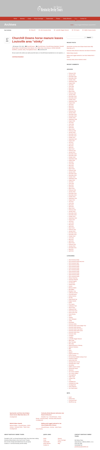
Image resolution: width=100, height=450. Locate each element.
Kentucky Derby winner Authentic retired (76, 59)
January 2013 (72, 231)
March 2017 (72, 149)
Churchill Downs (31, 46)
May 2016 (71, 165)
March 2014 (72, 208)
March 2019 (72, 109)
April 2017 (71, 147)
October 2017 (72, 137)
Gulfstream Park (73, 306)
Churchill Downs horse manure (26, 48)
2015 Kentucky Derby (74, 266)
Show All (33, 30)
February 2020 (72, 93)
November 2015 (73, 175)
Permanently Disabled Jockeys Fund (77, 357)
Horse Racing (72, 314)
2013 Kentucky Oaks (74, 263)
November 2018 (73, 116)
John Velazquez (72, 319)
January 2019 (72, 112)
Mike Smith (71, 340)
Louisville (19, 49)
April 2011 (71, 251)
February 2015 (72, 190)
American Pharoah (73, 279)
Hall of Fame (72, 307)
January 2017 (72, 152)
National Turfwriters (73, 347)
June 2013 (71, 223)
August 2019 (72, 103)
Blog (76, 18)
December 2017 (73, 134)
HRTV (70, 315)
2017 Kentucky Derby (74, 269)
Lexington (71, 335)
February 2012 (72, 244)
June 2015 (71, 183)
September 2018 (73, 119)
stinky (24, 49)
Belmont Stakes (72, 287)
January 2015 (72, 191)
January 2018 (72, 132)
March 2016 (72, 168)
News (70, 350)
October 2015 (72, 177)
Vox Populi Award (73, 388)
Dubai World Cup (73, 299)
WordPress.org (72, 402)
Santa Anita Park (73, 360)
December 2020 (73, 76)
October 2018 (72, 117)
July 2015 (71, 181)
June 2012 (71, 237)
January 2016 (72, 172)
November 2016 (73, 155)
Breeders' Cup (72, 291)
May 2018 (71, 126)
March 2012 (72, 242)
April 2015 (71, 186)
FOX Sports (76, 30)
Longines (71, 337)
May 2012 (71, 239)
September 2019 (73, 101)
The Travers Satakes (74, 371)
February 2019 (72, 111)
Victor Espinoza (72, 386)
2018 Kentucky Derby (74, 271)
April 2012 (71, 241)
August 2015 (72, 180)
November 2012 (73, 234)
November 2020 (73, 78)
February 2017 (72, 150)
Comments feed (72, 400)
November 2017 (73, 135)
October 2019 (72, 99)
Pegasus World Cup (73, 353)
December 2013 (73, 213)
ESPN (70, 302)
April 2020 (71, 89)
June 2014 (71, 203)
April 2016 (71, 167)
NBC (70, 348)
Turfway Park (72, 378)
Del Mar (71, 297)
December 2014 (73, 193)
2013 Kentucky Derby (74, 259)
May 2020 (71, 88)
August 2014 (72, 200)
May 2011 (71, 249)
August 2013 (72, 219)
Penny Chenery (72, 355)
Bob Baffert (71, 289)
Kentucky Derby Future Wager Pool (77, 325)
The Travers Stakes (73, 373)
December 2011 (73, 247)
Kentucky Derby (72, 324)
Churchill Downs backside (52, 46)
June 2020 (71, 86)
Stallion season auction (90, 30)
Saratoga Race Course (74, 361)
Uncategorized (72, 385)
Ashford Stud (72, 284)
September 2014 (73, 198)
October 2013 (72, 216)
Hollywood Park (72, 309)
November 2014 (73, 195)
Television (71, 370)
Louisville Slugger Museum (62, 30)
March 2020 (72, 91)
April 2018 (71, 127)
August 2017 (72, 140)
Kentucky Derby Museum (75, 327)
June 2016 (71, 163)
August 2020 (72, 83)
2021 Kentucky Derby (45, 30)
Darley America (72, 296)
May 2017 (71, 145)
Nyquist (70, 352)
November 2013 (73, 214)
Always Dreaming (73, 278)
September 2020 (73, 81)
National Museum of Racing (75, 345)
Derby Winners (67, 18)
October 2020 (72, 79)
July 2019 (71, 104)
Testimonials (49, 18)
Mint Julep (71, 343)
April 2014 (71, 206)
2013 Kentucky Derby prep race (76, 261)
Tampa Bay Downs (73, 368)
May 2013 (71, 224)
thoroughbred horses (31, 49)
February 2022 (72, 73)
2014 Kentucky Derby (74, 264)
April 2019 (71, 107)
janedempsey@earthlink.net (81, 446)
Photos (58, 18)
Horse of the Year (73, 312)
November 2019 (73, 98)
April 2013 (71, 226)
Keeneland (71, 322)
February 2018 (72, 130)
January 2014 (72, 211)
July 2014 (71, 201)
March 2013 (72, 228)
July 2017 (71, 142)
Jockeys (71, 317)
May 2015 (71, 185)
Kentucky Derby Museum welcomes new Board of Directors (81, 50)
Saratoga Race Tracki (74, 363)
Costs (29, 18)
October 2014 (72, 196)
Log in (70, 397)
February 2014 (72, 209)
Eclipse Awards (72, 301)
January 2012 (72, 246)
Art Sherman (72, 282)
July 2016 (71, 162)
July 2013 (71, 221)
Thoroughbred (72, 375)
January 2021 (72, 75)
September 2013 (73, 218)
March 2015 (72, 188)
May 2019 (71, 106)
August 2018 (72, 121)
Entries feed (72, 398)
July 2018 (71, 122)
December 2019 (73, 96)
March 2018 (72, 129)
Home (15, 18)
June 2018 (71, 124)
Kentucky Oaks (72, 334)
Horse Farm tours (73, 310)
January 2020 (72, 94)
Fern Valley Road (39, 48)
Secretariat (71, 365)
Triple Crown (72, 376)
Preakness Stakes (73, 358)
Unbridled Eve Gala (73, 383)
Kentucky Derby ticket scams (76, 330)
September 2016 (73, 158)
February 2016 (72, 170)
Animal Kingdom (73, 281)
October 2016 (72, 157)
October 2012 (72, 236)
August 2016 (72, 160)
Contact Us (83, 18)
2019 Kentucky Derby (74, 273)
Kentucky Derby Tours (74, 332)
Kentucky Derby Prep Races (75, 329)
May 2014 (71, 205)
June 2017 (71, 144)
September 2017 (73, 139)
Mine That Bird (72, 342)
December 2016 (73, 154)
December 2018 (73, 114)
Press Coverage (38, 18)
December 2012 (73, 233)
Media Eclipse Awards (72, 53)
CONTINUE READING (18, 57)
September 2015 (73, 178)
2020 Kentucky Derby (74, 274)
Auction (70, 286)
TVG (70, 380)
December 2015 (73, 173)
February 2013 (72, 229)
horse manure (47, 48)
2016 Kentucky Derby (74, 268)
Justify (70, 320)
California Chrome (73, 292)
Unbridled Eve (72, 381)
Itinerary (22, 18)
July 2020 (71, 84)
